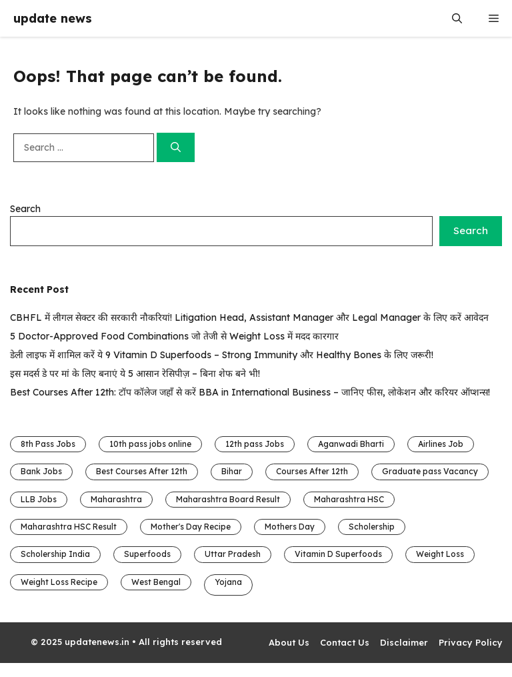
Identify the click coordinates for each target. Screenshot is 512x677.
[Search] (176, 148)
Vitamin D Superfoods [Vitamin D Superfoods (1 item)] (338, 554)
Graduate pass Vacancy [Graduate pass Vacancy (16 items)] (430, 471)
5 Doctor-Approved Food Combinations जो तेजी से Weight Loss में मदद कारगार (174, 336)
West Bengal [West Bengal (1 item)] (156, 582)
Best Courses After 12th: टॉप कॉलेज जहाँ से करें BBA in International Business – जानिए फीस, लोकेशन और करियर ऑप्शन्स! (250, 392)
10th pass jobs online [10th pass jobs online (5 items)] (150, 444)
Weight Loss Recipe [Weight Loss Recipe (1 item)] (59, 582)
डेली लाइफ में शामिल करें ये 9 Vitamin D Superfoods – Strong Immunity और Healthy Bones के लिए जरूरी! (221, 355)
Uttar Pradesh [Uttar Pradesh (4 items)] (233, 554)
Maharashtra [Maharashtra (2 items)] (116, 499)
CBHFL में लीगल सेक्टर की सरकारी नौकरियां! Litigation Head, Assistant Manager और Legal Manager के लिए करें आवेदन (249, 317)
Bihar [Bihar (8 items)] (231, 471)
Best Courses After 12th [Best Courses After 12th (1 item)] (141, 471)
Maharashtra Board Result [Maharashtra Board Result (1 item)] (228, 499)
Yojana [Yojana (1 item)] (228, 582)
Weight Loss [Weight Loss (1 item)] (440, 554)
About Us (289, 642)
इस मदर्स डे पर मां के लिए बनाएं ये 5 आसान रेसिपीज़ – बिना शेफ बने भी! (135, 374)
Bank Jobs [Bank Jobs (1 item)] (41, 471)
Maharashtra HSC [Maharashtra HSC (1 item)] (349, 499)
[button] (457, 18)
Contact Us (344, 642)
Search (25, 209)
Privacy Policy (471, 642)
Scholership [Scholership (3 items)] (372, 527)
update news (52, 18)
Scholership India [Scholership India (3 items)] (55, 554)
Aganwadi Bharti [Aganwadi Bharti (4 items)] (351, 444)
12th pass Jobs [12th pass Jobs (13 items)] (254, 444)
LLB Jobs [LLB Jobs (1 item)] (39, 499)
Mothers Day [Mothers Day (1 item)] (290, 527)
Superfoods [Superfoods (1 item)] (147, 554)
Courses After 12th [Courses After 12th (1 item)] (312, 471)
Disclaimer (404, 642)
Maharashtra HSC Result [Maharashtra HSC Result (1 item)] (69, 527)
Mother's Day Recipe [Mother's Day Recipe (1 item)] (191, 527)
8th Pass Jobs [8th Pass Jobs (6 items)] (48, 444)
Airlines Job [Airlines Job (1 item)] (440, 444)
